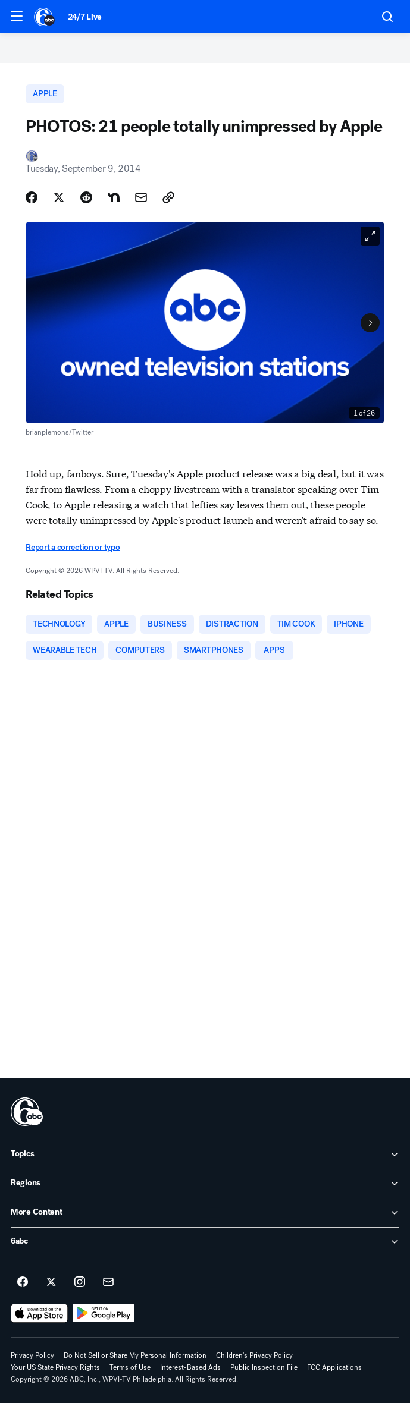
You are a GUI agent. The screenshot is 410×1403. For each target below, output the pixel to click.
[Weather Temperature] (350, 17)
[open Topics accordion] (205, 1154)
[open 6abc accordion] (205, 1242)
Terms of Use (130, 1367)
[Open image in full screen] (370, 236)
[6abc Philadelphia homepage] (45, 16)
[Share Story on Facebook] (31, 197)
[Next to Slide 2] (370, 322)
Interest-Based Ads (190, 1367)
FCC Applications (334, 1367)
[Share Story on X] (59, 197)
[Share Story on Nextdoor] (114, 197)
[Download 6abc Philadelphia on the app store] (39, 1313)
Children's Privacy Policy (254, 1355)
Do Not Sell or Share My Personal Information (135, 1355)
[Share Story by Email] (141, 197)
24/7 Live (85, 17)
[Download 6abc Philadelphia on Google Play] (104, 1313)
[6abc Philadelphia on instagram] (80, 1282)
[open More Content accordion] (205, 1213)
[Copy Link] (168, 197)
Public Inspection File (264, 1367)
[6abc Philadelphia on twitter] (51, 1282)
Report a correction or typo (73, 547)
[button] (16, 16)
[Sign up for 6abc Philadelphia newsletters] (108, 1282)
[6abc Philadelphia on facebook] (23, 1282)
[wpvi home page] (27, 1111)
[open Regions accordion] (205, 1183)
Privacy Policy (32, 1355)
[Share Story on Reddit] (86, 197)
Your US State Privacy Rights (55, 1367)
